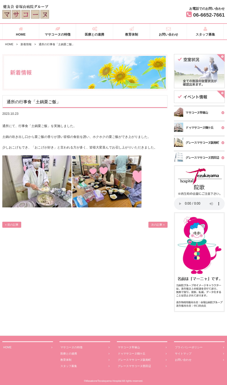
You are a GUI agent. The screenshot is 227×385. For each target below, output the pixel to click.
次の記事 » (158, 224)
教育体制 (131, 31)
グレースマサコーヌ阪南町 (142, 360)
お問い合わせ (168, 31)
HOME (21, 31)
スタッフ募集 (205, 31)
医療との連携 (94, 31)
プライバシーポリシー (199, 347)
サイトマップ (199, 353)
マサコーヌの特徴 (57, 31)
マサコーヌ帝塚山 (142, 347)
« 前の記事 (11, 224)
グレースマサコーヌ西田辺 (142, 366)
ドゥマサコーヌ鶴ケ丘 (142, 353)
